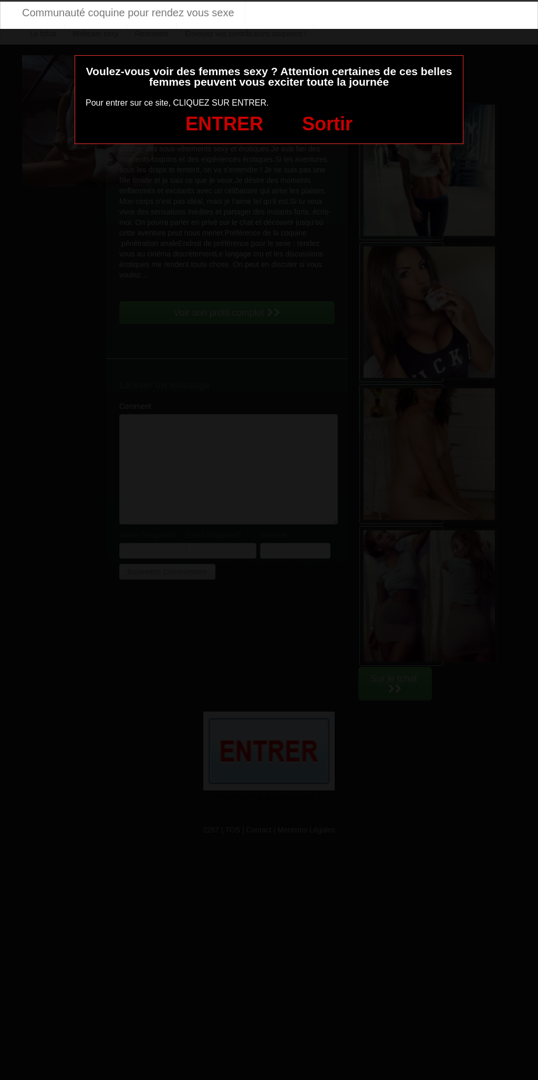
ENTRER (224, 124)
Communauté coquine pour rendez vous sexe (128, 12)
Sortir (327, 124)
